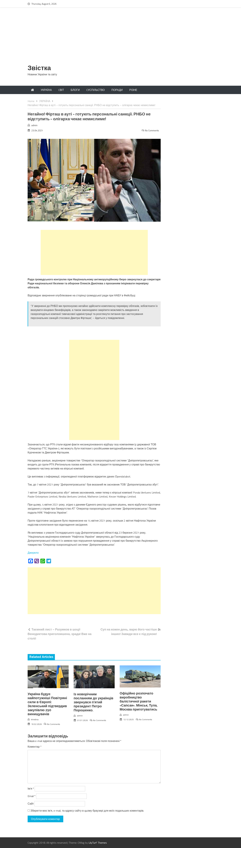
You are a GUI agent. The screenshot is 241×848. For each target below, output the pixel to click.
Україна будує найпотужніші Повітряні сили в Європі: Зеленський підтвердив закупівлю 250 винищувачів (47, 704)
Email (31, 796)
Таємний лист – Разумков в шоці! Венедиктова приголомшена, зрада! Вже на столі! (60, 634)
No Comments (152, 130)
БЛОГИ (75, 90)
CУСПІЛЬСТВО (95, 90)
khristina (34, 719)
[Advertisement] (120, 38)
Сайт (31, 804)
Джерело (33, 553)
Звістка (39, 68)
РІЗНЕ (133, 90)
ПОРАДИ (117, 90)
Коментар (35, 747)
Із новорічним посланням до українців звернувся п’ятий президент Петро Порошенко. (93, 702)
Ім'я (31, 789)
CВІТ (61, 90)
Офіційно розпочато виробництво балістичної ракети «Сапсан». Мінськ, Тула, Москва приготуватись (138, 701)
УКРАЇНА (46, 90)
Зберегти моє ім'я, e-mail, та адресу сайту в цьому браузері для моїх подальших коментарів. (87, 811)
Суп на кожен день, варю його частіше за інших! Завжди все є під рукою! (130, 631)
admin (34, 125)
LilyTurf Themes (98, 843)
